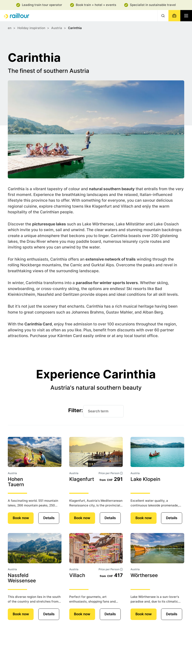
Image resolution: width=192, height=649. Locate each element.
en (9, 28)
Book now (21, 518)
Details (49, 518)
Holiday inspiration (31, 28)
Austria (56, 28)
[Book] (174, 15)
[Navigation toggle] (186, 15)
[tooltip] (121, 473)
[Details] (34, 452)
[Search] (162, 15)
